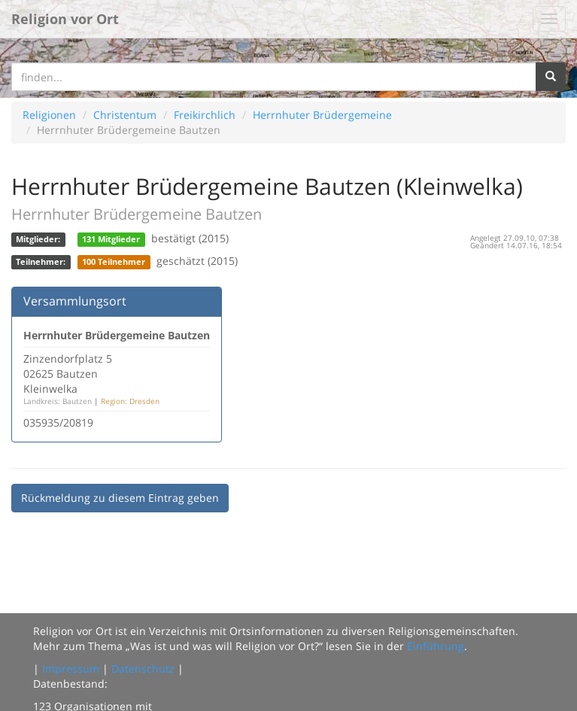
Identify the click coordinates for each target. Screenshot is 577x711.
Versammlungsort (74, 301)
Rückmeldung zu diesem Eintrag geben (120, 498)
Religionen (49, 115)
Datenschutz (143, 668)
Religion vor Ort (65, 19)
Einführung (435, 646)
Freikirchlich (204, 115)
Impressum (70, 668)
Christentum (124, 115)
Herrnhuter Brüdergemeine (322, 115)
